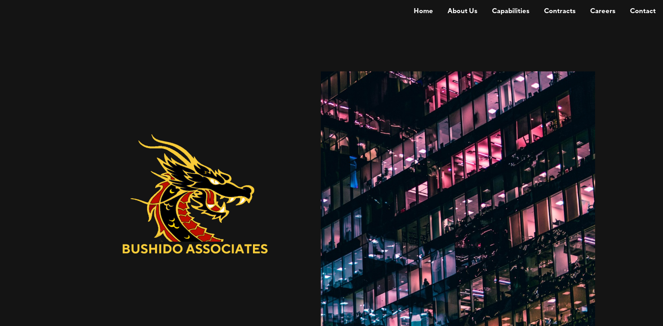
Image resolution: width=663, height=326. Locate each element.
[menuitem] (423, 10)
